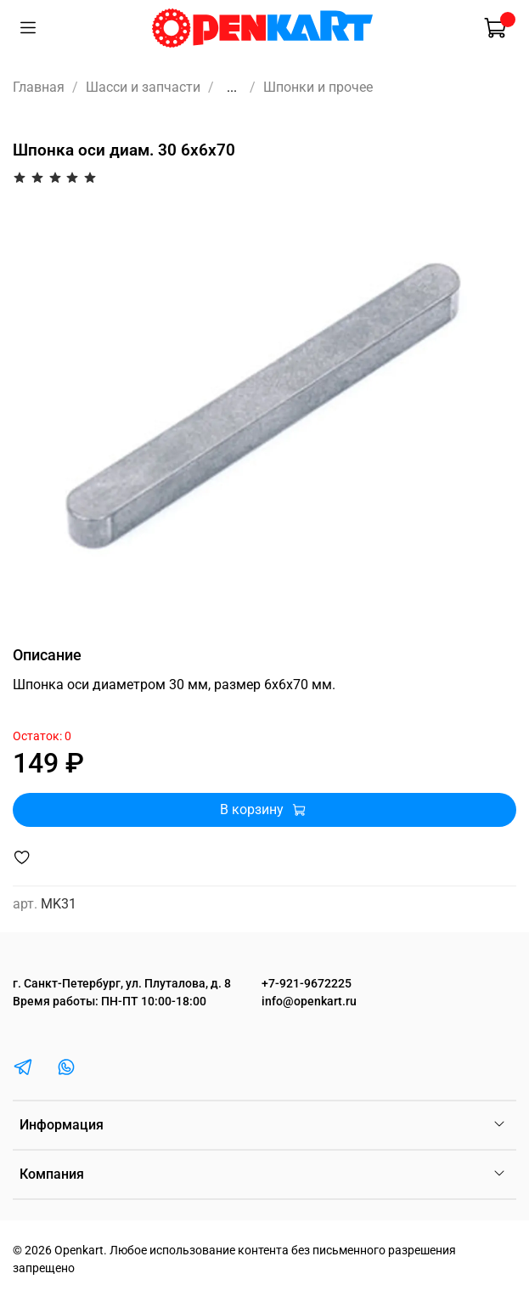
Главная (39, 87)
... (232, 87)
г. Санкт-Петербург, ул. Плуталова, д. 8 (122, 983)
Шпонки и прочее (318, 87)
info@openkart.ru (309, 1001)
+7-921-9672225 (307, 983)
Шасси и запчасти (143, 87)
